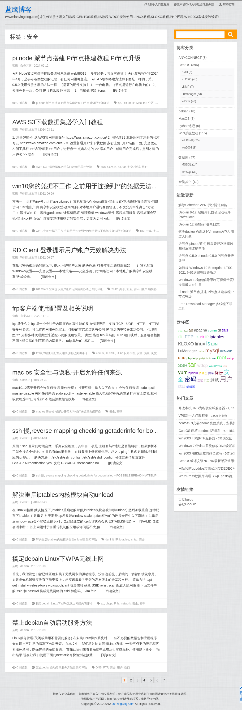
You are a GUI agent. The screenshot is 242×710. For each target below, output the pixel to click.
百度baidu (185, 499)
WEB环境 (188, 140)
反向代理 (129, 353)
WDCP (186, 101)
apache (200, 330)
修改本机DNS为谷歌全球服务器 (194, 4)
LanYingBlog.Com (123, 704)
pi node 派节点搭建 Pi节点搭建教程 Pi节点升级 (76, 58)
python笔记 (186, 126)
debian (24, 566)
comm (100, 353)
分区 (151, 103)
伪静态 (203, 372)
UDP (119, 353)
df (129, 103)
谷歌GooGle (187, 504)
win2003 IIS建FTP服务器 (196, 438)
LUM (214, 344)
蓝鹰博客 (18, 9)
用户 (144, 167)
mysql (212, 350)
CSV (110, 167)
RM (142, 231)
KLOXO (186, 79)
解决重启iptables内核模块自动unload (62, 494)
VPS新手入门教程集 (156, 4)
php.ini (190, 358)
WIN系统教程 (28, 129)
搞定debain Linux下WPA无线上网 (58, 558)
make (201, 351)
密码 (136, 289)
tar (144, 103)
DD (125, 103)
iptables (124, 539)
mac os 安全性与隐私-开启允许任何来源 (67, 372)
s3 (119, 167)
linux (200, 344)
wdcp (202, 365)
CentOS (25, 380)
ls (115, 167)
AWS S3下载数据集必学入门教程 (57, 122)
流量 (165, 103)
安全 (158, 103)
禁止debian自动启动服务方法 (52, 622)
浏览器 (155, 353)
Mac (139, 103)
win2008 (187, 147)
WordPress (215, 366)
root (221, 357)
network (126, 603)
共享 (149, 231)
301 (180, 330)
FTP (105, 667)
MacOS (184, 118)
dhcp (109, 603)
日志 (206, 380)
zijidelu (193, 373)
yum (182, 372)
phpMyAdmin (203, 358)
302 (185, 330)
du (106, 539)
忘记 (200, 380)
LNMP (185, 86)
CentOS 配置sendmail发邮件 (199, 431)
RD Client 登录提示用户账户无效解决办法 (69, 250)
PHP (182, 358)
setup (230, 358)
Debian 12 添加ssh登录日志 (199, 224)
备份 (219, 372)
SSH (112, 353)
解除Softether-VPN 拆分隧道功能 (202, 205)
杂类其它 (26, 65)
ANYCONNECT (190, 58)
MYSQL (186, 172)
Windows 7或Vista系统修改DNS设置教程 (208, 446)
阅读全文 (120, 90)
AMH (185, 72)
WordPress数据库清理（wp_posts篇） (206, 476)
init (112, 539)
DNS (99, 667)
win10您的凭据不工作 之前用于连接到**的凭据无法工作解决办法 (100, 186)
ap (119, 103)
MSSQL (186, 164)
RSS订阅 (226, 4)
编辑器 (152, 289)
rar (214, 358)
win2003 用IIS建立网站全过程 (200, 453)
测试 (137, 167)
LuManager (189, 94)
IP (133, 103)
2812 (114, 289)
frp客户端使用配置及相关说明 (52, 308)
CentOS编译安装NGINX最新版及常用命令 (209, 461)
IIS (196, 337)
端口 (127, 667)
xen (225, 366)
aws (103, 167)
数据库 (183, 157)
